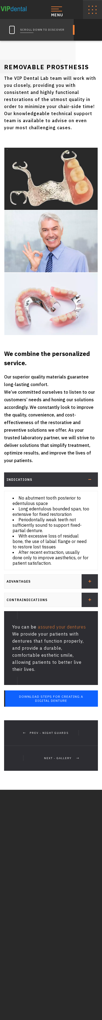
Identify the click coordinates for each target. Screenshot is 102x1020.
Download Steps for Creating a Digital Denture (51, 698)
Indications (52, 479)
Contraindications (52, 600)
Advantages (52, 581)
